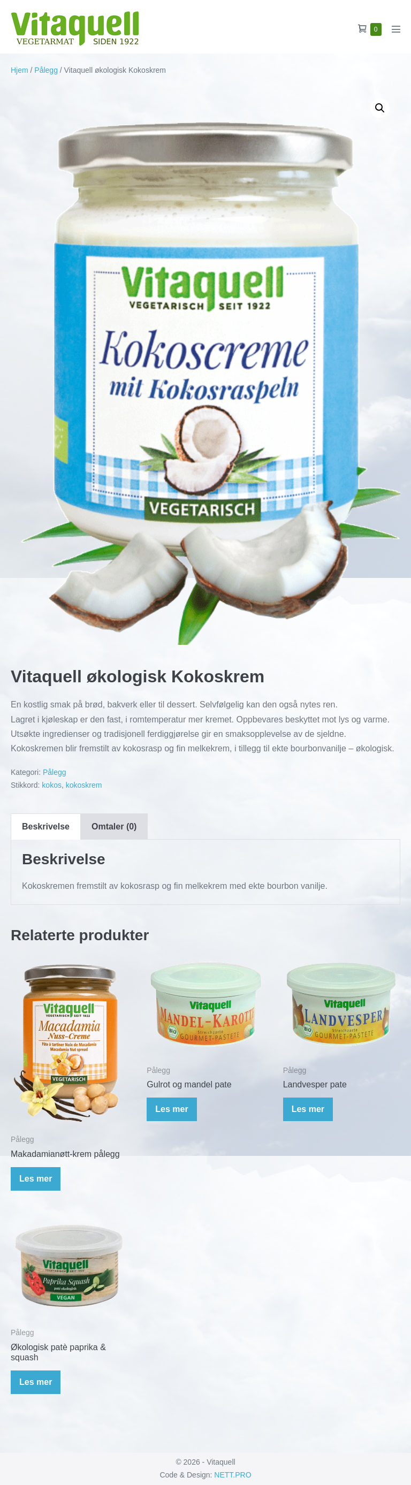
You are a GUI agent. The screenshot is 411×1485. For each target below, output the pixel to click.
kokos (52, 785)
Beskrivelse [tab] (46, 826)
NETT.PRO (232, 1475)
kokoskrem (84, 785)
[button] (380, 108)
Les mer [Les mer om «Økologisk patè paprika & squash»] (35, 1382)
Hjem (19, 70)
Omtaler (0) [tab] (114, 826)
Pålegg (46, 70)
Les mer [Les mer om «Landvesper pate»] (308, 1109)
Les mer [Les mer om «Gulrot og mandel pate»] (171, 1109)
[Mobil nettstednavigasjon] (396, 29)
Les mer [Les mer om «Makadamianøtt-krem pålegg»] (35, 1178)
